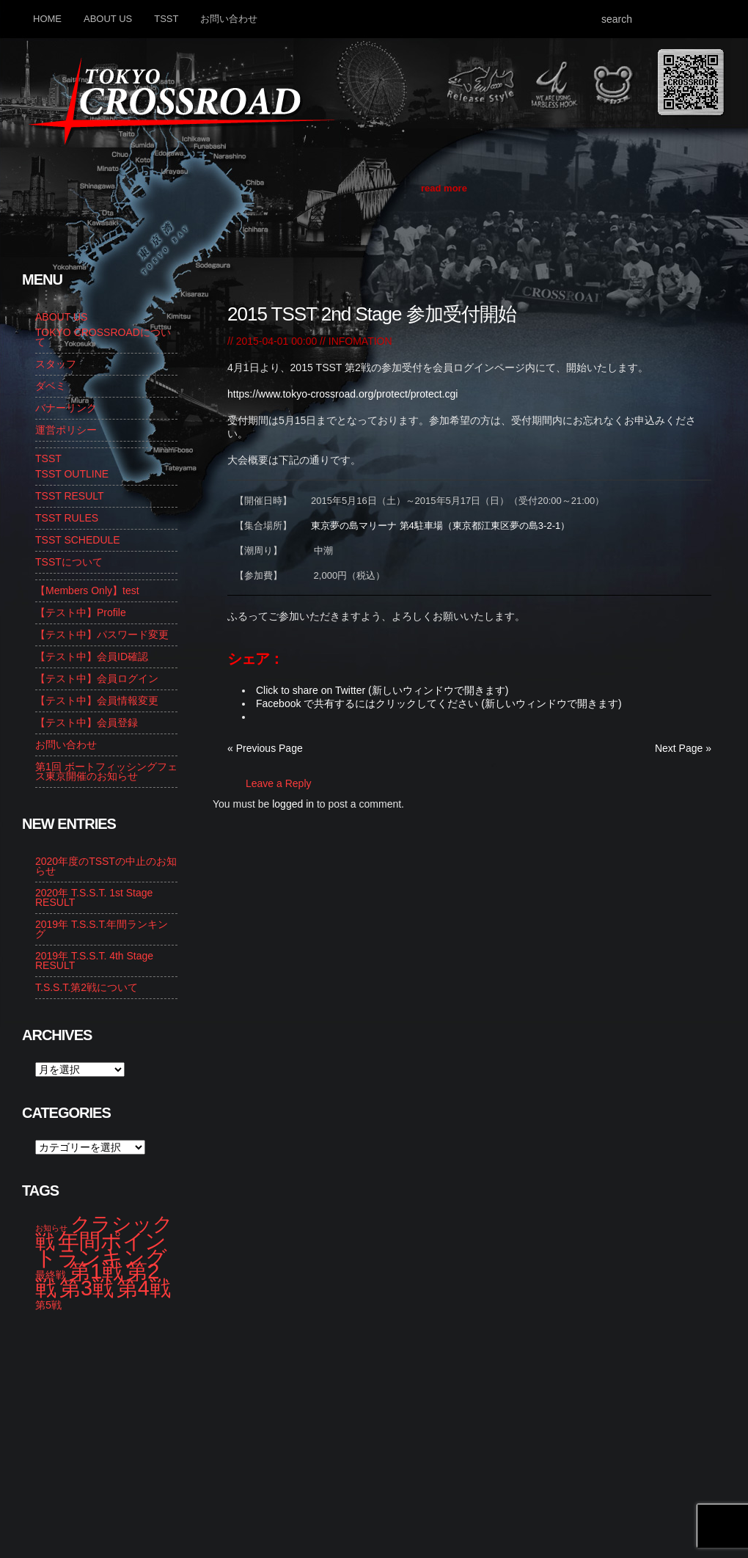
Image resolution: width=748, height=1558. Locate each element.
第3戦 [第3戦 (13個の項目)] (86, 1288)
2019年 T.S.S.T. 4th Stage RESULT (94, 960)
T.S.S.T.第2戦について (86, 987)
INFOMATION (360, 341)
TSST (166, 18)
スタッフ (55, 364)
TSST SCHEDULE (77, 540)
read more (444, 188)
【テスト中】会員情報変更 (96, 700)
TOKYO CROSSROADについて (103, 337)
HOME (47, 18)
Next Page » (683, 748)
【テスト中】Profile (80, 612)
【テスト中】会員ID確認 (91, 656)
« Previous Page (265, 748)
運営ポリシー (66, 430)
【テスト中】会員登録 (86, 722)
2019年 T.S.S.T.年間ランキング (101, 929)
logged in (293, 804)
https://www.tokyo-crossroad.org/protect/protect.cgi (342, 394)
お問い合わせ (228, 18)
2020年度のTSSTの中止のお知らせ (106, 866)
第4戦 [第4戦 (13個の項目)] (144, 1288)
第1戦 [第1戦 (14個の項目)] (96, 1271)
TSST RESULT (69, 496)
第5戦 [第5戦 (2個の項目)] (48, 1305)
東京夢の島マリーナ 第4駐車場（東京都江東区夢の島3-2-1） (440, 525)
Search (711, 18)
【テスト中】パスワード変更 (102, 634)
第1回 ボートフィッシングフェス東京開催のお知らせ (106, 771)
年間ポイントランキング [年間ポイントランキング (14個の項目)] (101, 1249)
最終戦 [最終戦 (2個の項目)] (50, 1275)
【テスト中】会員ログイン (96, 678)
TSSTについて (69, 562)
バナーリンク (66, 408)
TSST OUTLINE (72, 474)
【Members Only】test (87, 590)
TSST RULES (66, 518)
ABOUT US (108, 18)
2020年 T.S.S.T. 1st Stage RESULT (94, 897)
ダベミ (50, 386)
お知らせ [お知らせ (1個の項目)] (51, 1228)
